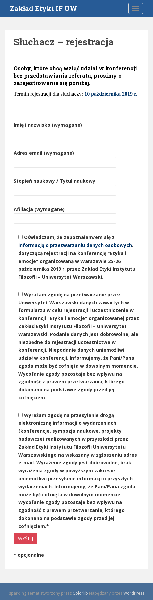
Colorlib (80, 593)
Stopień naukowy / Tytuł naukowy (65, 185)
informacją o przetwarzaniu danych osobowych (75, 245)
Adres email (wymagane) (65, 157)
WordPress (133, 593)
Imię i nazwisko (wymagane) (65, 129)
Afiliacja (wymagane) (65, 214)
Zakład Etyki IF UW (43, 8)
